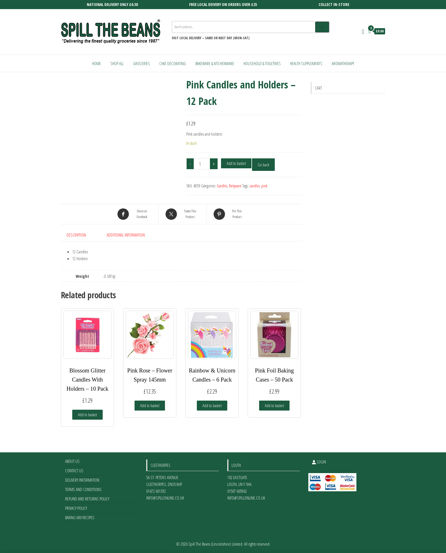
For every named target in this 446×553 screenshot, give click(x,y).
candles (254, 186)
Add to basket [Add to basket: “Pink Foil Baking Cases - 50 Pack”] (274, 405)
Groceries (141, 63)
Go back (263, 164)
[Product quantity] (202, 163)
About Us (72, 461)
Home (96, 63)
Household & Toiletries (262, 63)
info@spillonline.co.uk (165, 498)
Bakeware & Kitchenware (214, 63)
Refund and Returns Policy (87, 499)
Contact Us (74, 470)
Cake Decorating (172, 63)
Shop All (117, 63)
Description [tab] (76, 235)
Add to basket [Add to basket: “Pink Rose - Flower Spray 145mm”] (149, 405)
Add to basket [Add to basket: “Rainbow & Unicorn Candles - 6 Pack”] (212, 405)
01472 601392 (156, 491)
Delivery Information (82, 480)
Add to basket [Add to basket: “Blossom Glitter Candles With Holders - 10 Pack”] (87, 414)
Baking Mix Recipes (79, 517)
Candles (222, 186)
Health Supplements (306, 63)
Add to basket (236, 163)
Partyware (235, 186)
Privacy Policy (76, 508)
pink (264, 186)
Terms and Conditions (83, 489)
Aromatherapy (343, 63)
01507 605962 (237, 491)
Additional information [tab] (126, 235)
